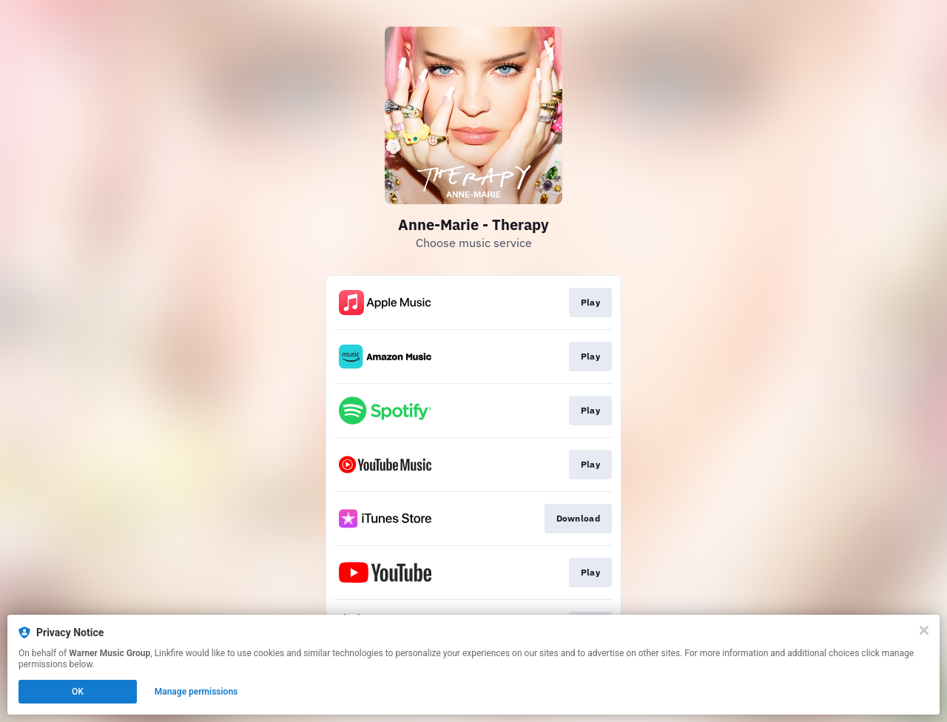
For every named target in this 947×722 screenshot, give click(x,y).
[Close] (924, 630)
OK (78, 691)
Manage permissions (196, 691)
